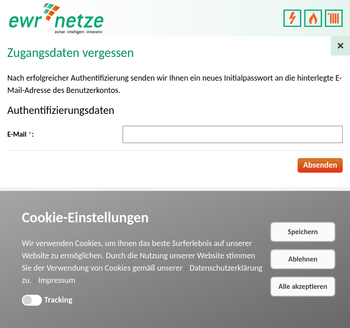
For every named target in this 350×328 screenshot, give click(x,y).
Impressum (56, 280)
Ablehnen (302, 259)
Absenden (320, 165)
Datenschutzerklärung (226, 268)
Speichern (303, 231)
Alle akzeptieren (302, 286)
